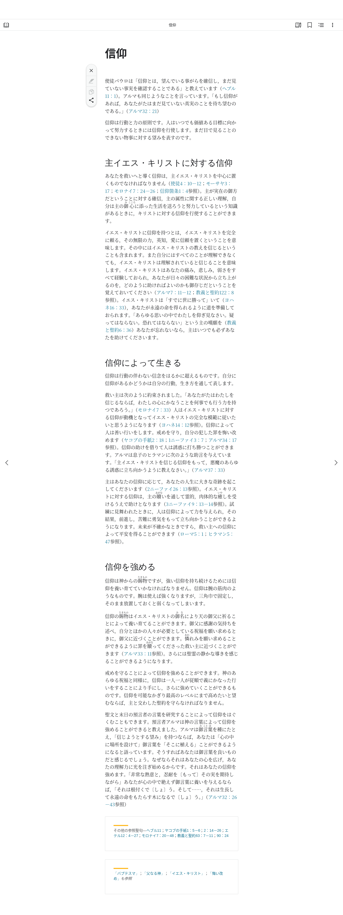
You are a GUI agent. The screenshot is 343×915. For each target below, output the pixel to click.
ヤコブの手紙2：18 (144, 439)
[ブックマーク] (309, 25)
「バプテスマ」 (126, 873)
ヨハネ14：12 (175, 424)
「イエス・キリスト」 (186, 873)
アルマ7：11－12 (174, 292)
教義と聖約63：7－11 (195, 836)
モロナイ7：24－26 (134, 190)
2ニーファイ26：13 (167, 488)
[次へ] (335, 463)
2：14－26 (212, 830)
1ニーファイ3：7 (186, 439)
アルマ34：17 (222, 439)
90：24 (222, 836)
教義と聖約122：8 (215, 292)
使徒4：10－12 (186, 183)
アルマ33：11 (138, 653)
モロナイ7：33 (153, 409)
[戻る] (7, 463)
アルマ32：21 (142, 110)
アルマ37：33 (208, 469)
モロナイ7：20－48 (158, 836)
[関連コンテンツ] (321, 25)
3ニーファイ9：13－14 (189, 503)
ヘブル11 (153, 830)
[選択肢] (332, 25)
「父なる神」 (154, 873)
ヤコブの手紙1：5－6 (182, 830)
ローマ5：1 (191, 533)
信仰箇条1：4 (174, 190)
